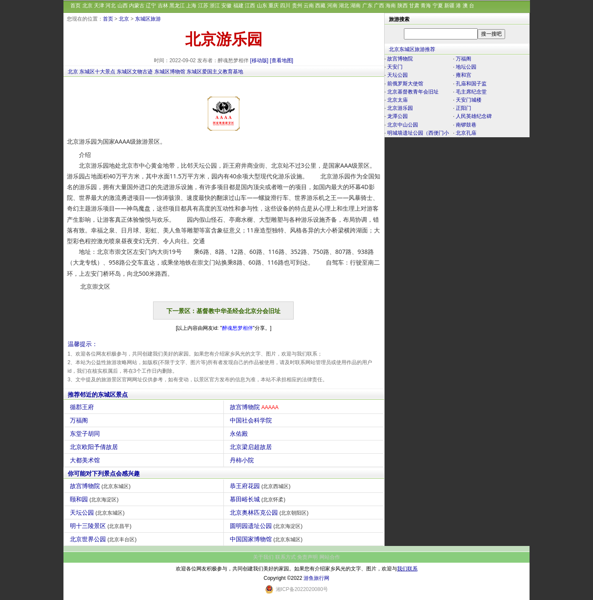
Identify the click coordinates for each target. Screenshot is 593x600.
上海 (191, 6)
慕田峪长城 (259, 499)
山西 (122, 6)
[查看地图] (281, 60)
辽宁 (151, 6)
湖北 (344, 6)
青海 (426, 6)
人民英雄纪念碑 (474, 116)
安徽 (226, 6)
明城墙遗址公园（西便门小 (418, 133)
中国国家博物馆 (267, 539)
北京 (87, 6)
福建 (238, 6)
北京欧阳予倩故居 (95, 446)
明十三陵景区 (102, 525)
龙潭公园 (397, 116)
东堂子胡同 (86, 433)
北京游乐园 (400, 108)
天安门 (395, 67)
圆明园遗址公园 (267, 525)
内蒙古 (136, 6)
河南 (332, 6)
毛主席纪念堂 (471, 92)
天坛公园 (98, 512)
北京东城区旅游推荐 (412, 49)
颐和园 (95, 499)
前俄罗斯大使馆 (405, 84)
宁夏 (438, 6)
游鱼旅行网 (316, 578)
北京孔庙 (466, 133)
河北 (110, 6)
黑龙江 (177, 6)
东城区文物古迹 (135, 72)
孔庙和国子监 (471, 84)
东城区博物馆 (169, 72)
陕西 (402, 6)
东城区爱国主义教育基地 (215, 72)
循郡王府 (83, 407)
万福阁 (80, 420)
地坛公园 (466, 67)
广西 (379, 6)
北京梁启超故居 (252, 446)
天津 (99, 6)
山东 (262, 6)
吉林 (163, 6)
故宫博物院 (255, 407)
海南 (390, 6)
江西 (250, 6)
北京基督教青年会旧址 (413, 92)
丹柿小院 (243, 460)
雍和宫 (463, 75)
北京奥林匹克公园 (270, 512)
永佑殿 (240, 433)
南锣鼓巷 (466, 125)
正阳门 (463, 108)
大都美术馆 (86, 460)
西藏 (320, 6)
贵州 (297, 6)
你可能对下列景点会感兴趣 (104, 473)
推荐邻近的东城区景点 (98, 394)
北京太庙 (397, 100)
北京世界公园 (104, 539)
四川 (285, 6)
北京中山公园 (402, 125)
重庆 (273, 6)
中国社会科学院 (252, 420)
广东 (367, 6)
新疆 (449, 6)
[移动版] (259, 60)
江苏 (203, 6)
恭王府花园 (261, 485)
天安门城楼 (469, 100)
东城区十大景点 (97, 72)
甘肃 (414, 6)
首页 (75, 6)
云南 (309, 6)
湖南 (355, 6)
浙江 (215, 6)
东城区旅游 (148, 19)
